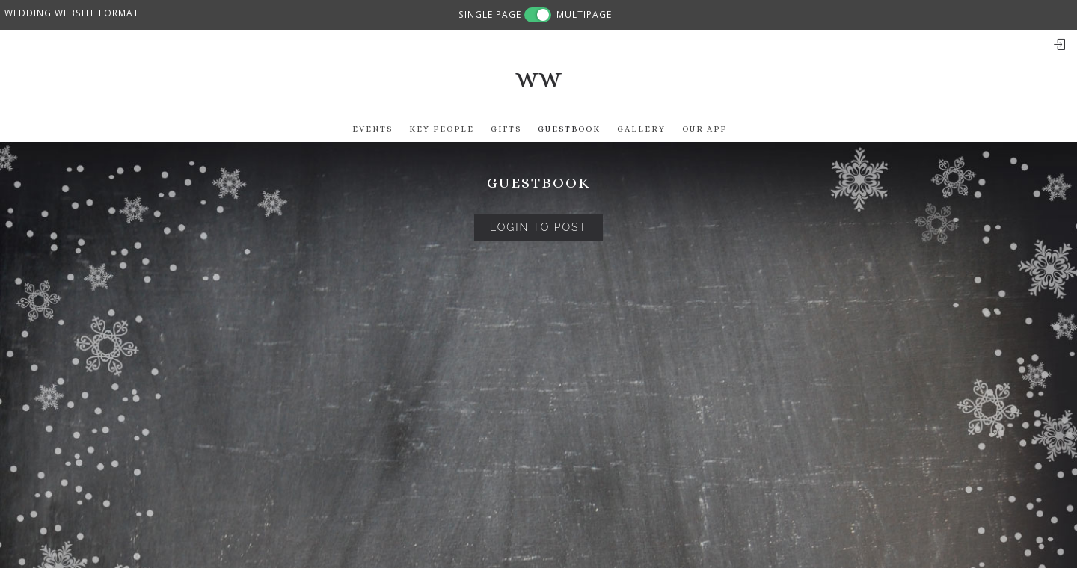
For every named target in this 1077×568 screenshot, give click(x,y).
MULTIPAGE (584, 14)
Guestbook (569, 129)
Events (372, 129)
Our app (704, 129)
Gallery (641, 129)
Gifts (506, 129)
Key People (441, 129)
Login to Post (538, 227)
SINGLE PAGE (489, 14)
